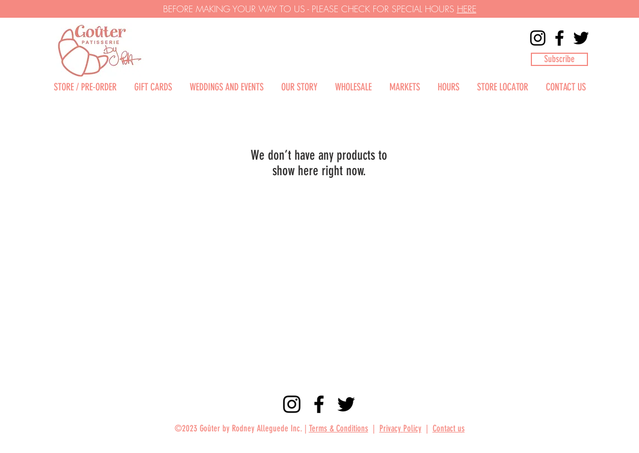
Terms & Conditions (338, 428)
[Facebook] (559, 38)
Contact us (449, 428)
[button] (559, 59)
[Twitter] (581, 38)
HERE (466, 9)
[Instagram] (538, 38)
